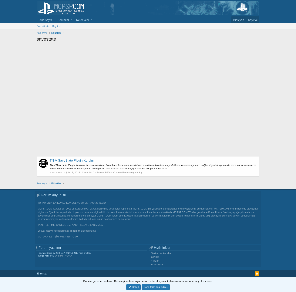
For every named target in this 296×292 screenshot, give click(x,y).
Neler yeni (82, 20)
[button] (71, 19)
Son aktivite (43, 26)
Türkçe (42, 273)
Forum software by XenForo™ (64, 253)
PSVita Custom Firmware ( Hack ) (123, 172)
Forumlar (63, 20)
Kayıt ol (56, 26)
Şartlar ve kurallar (161, 253)
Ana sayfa (45, 20)
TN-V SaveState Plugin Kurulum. (73, 160)
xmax (52, 172)
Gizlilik (155, 256)
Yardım (155, 260)
